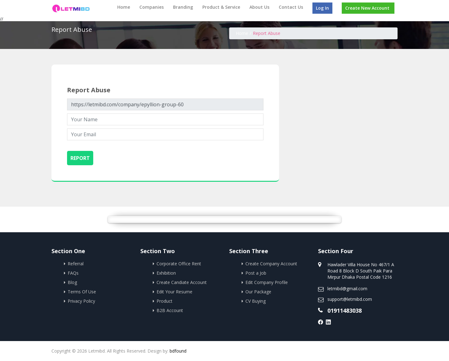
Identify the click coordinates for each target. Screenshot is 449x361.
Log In (322, 8)
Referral (76, 264)
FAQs (73, 273)
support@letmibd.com (349, 299)
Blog (72, 282)
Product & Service (221, 7)
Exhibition (166, 273)
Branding (183, 7)
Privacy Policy (81, 301)
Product (164, 301)
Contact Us (291, 7)
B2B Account (170, 310)
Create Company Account (271, 264)
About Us (259, 7)
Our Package (258, 292)
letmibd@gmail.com (347, 288)
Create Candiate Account (182, 282)
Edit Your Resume (174, 292)
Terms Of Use (82, 292)
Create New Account (367, 8)
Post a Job (255, 273)
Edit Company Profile (266, 282)
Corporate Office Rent (179, 264)
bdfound (178, 351)
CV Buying (255, 301)
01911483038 (344, 310)
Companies (151, 7)
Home (123, 7)
